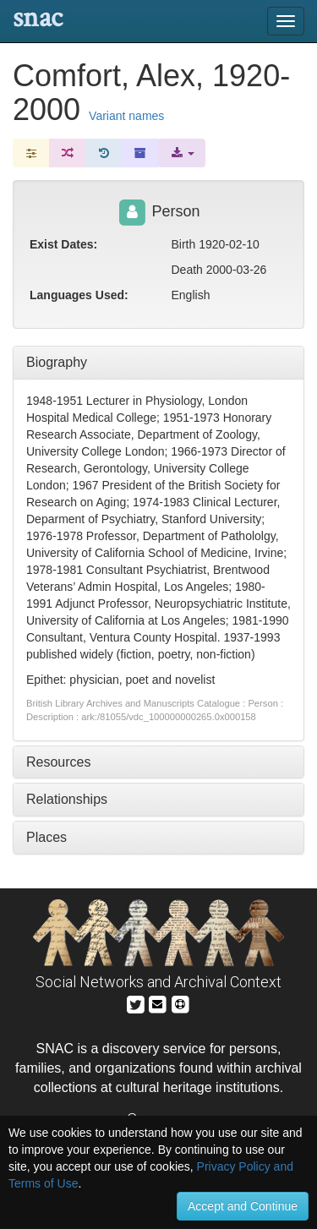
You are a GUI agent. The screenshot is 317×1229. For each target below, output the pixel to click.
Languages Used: (79, 295)
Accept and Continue (243, 1206)
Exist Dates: (63, 244)
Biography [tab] (56, 362)
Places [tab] (46, 837)
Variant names (126, 116)
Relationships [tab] (66, 799)
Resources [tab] (58, 762)
